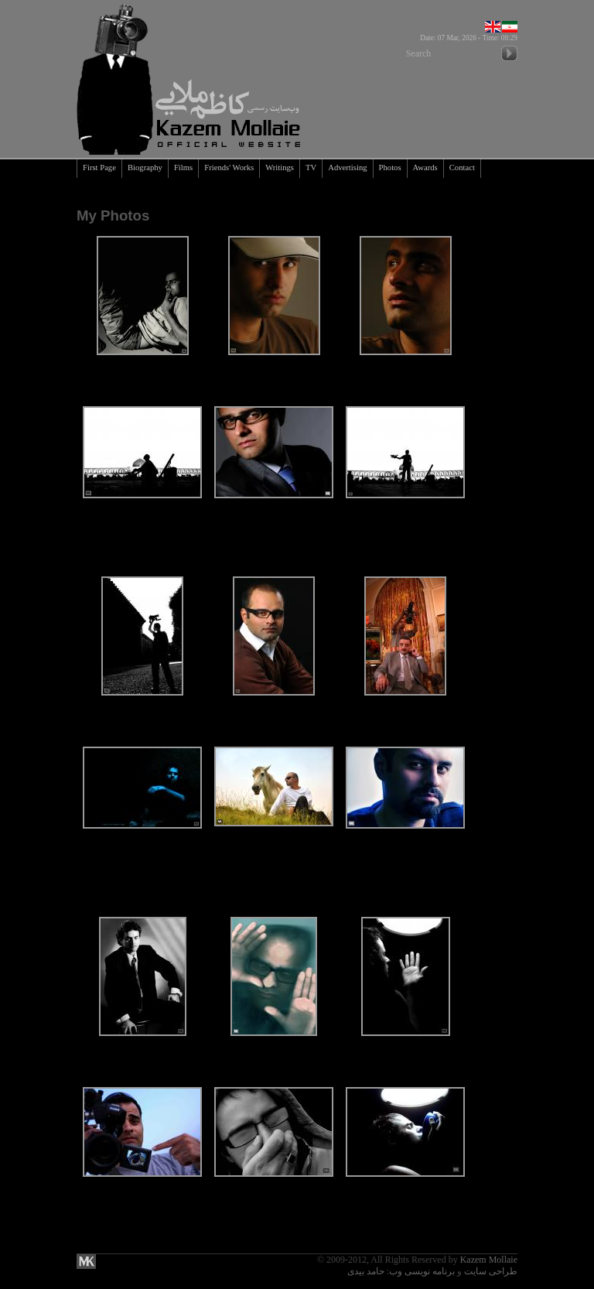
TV (311, 167)
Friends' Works (229, 167)
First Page (99, 167)
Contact (462, 167)
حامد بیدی (365, 1271)
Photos (390, 167)
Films (183, 167)
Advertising (347, 167)
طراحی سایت (490, 1271)
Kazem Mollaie (488, 1259)
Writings (279, 167)
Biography (145, 167)
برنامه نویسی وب (422, 1271)
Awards (425, 167)
